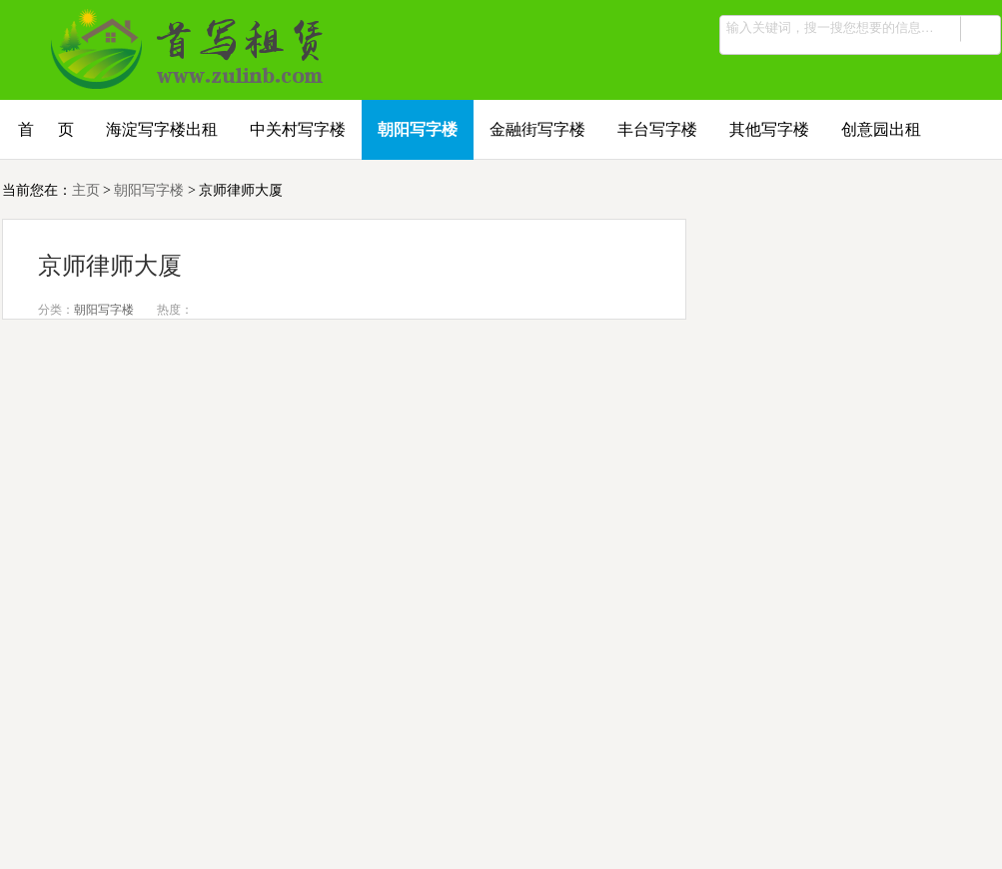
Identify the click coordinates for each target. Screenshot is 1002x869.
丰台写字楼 (657, 129)
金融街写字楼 (537, 129)
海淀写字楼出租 (162, 129)
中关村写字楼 (298, 129)
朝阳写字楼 (418, 129)
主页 (86, 190)
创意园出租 (881, 129)
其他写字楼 (769, 129)
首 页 (46, 129)
